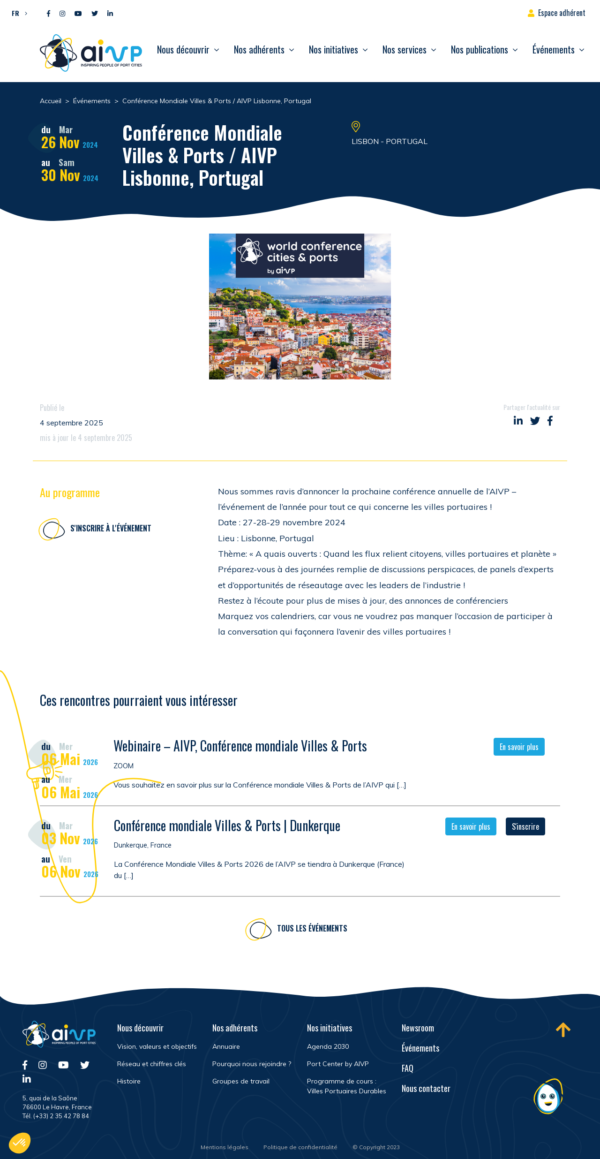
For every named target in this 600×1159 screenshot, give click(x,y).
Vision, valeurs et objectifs (157, 1046)
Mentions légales (224, 1147)
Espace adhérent (561, 12)
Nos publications (479, 49)
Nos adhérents (259, 49)
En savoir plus (519, 748)
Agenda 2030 (328, 1046)
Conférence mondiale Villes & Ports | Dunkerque (227, 826)
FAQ (407, 1068)
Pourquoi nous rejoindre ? (251, 1064)
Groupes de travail (241, 1081)
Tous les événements (312, 929)
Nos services (404, 49)
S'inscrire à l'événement (110, 528)
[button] (17, 12)
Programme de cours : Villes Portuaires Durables (346, 1086)
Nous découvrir (183, 49)
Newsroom (418, 1028)
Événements (553, 49)
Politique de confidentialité (300, 1147)
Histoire (129, 1081)
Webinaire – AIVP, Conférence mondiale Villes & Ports (240, 747)
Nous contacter (426, 1088)
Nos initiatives (333, 49)
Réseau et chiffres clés (151, 1064)
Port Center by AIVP (338, 1064)
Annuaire (226, 1046)
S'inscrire (525, 827)
